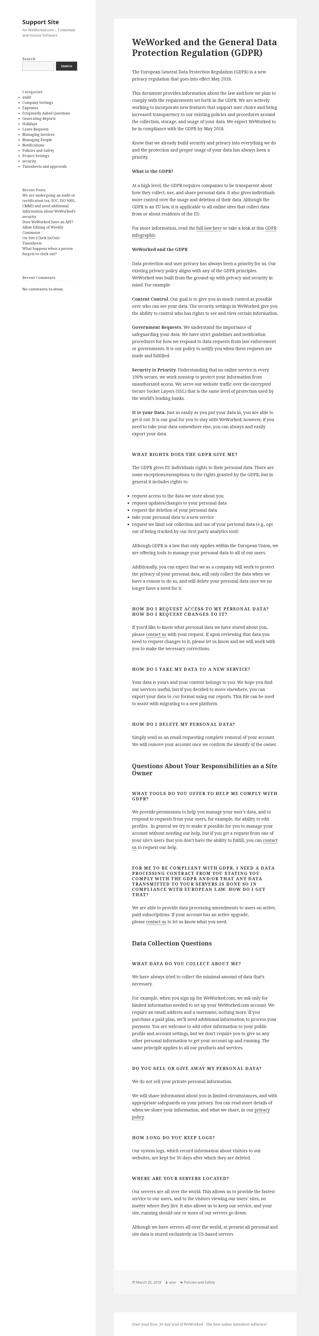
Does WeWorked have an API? (47, 221)
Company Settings (37, 102)
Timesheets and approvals (44, 166)
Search (28, 58)
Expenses (30, 107)
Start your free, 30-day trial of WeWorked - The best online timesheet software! (199, 1324)
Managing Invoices (38, 134)
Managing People (37, 139)
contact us (156, 634)
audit (26, 97)
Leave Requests (35, 129)
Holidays (29, 123)
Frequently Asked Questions (46, 113)
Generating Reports (39, 118)
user (172, 1282)
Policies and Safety (38, 150)
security (29, 161)
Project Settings (35, 155)
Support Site (40, 22)
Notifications (33, 145)
